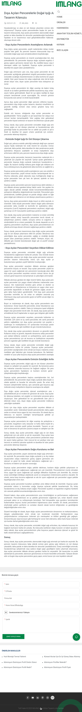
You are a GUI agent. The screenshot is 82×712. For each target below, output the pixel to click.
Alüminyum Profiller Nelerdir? (55, 662)
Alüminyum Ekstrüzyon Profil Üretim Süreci (20, 662)
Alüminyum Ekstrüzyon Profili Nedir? (18, 667)
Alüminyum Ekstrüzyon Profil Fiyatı (57, 667)
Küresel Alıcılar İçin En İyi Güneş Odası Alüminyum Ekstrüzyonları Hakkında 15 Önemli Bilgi (62, 657)
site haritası (59, 708)
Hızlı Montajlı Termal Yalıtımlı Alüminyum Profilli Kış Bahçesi (15, 657)
